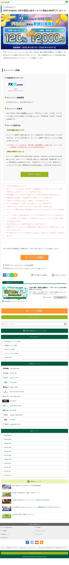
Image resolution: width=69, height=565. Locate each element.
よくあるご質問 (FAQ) (7, 527)
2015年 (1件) (7, 471)
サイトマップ (39, 534)
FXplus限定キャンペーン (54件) (12, 341)
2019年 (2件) (7, 463)
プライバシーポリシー (41, 531)
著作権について (5, 534)
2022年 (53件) (7, 451)
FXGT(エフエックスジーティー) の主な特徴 (19, 265)
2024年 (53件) (7, 443)
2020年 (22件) (7, 459)
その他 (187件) (8, 357)
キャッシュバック (22, 301)
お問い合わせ (5, 537)
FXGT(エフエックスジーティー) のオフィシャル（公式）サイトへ (26, 268)
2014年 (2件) (7, 475)
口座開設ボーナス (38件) (10, 345)
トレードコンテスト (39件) (11, 353)
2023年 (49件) (7, 447)
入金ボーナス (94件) (9, 349)
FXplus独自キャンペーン (10, 301)
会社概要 (38, 527)
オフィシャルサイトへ (34, 317)
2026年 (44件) (7, 435)
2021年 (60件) (7, 455)
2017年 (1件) (7, 467)
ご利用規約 (4, 531)
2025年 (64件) (7, 439)
